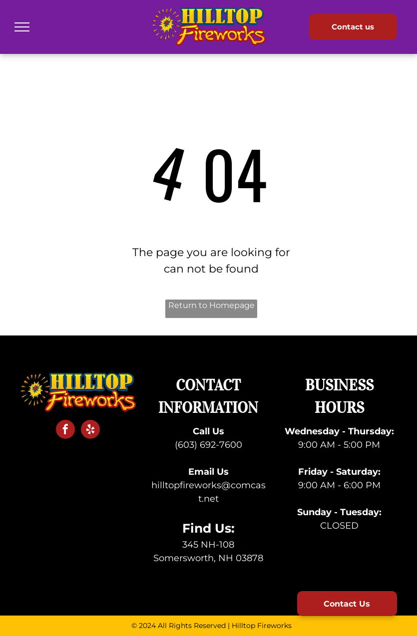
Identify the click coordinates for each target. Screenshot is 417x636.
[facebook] (65, 430)
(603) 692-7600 (208, 444)
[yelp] (90, 430)
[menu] (22, 27)
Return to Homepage (211, 305)
